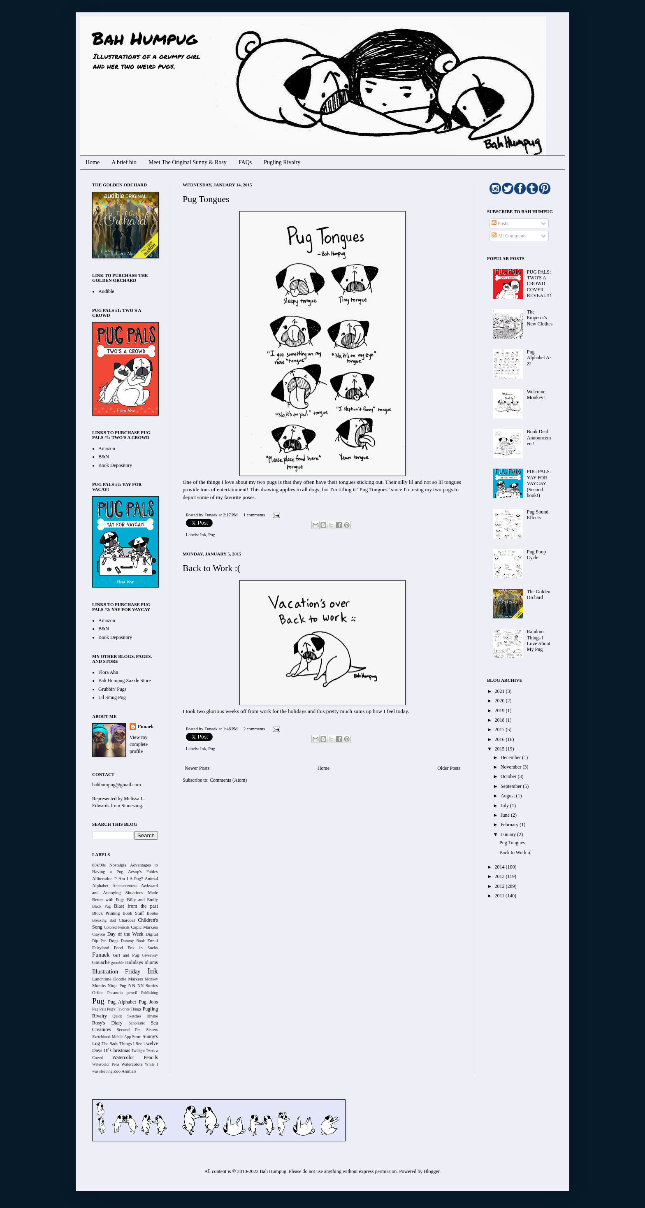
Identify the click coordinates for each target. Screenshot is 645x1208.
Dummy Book (133, 941)
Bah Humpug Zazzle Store (124, 680)
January (509, 834)
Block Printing (106, 913)
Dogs (113, 940)
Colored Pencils (117, 927)
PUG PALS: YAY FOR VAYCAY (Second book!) (539, 483)
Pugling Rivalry (282, 162)
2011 (500, 896)
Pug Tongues (206, 199)
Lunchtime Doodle (109, 978)
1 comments (254, 514)
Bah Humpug (144, 38)
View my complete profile (139, 744)
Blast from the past (136, 906)
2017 (500, 729)
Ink (203, 534)
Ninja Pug (117, 985)
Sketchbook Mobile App (111, 1036)
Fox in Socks (143, 947)
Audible (106, 291)
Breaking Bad (104, 920)
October (509, 776)
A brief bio (124, 162)
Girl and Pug (126, 954)
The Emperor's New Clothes (539, 318)
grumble (117, 962)
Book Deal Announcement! (539, 437)
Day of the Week (125, 934)
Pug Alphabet (122, 1002)
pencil (131, 992)
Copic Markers (144, 927)
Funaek (211, 514)
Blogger (431, 1171)
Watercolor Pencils (135, 1057)
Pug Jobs (148, 1002)
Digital (152, 934)
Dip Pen (99, 941)
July (505, 805)
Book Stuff (133, 913)
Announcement (125, 885)
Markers (135, 978)
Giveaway (150, 955)
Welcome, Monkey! (537, 394)
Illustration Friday (116, 971)
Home (93, 162)
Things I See (130, 1043)
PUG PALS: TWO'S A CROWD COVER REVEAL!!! (539, 284)
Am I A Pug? (130, 878)
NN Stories (147, 985)
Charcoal (127, 920)
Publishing (149, 992)
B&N (103, 457)
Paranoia (115, 992)
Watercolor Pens (105, 1064)
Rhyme (152, 1016)
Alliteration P (104, 878)
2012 (500, 886)
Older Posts (448, 768)
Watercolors (132, 1064)
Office (97, 992)
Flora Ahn (108, 672)
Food (118, 947)
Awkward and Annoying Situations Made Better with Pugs (125, 892)
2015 (500, 749)
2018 (500, 720)
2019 (500, 710)
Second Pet (128, 1029)
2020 (500, 701)
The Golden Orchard (538, 594)
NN (131, 985)
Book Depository (115, 465)
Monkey (151, 979)
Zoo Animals (125, 1071)
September (512, 786)
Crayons (98, 934)
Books (152, 913)
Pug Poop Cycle (536, 554)
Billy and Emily (142, 899)
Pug (211, 534)
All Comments (509, 236)
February (510, 824)
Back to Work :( (211, 568)
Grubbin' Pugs (112, 689)
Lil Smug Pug (112, 697)
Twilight (138, 1050)
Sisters (152, 1029)
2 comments (254, 728)
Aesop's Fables (143, 871)
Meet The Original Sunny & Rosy (187, 162)
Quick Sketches (126, 1016)
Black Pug (101, 906)
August (508, 796)
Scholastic (137, 1023)
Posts (500, 223)
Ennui (152, 940)
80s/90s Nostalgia (109, 864)
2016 (500, 739)
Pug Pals (99, 1009)
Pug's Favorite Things (124, 1009)
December (511, 757)
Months (99, 985)
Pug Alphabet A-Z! (539, 358)
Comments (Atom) (228, 780)
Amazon (106, 448)
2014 (500, 867)
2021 (500, 691)
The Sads (110, 1043)
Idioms (151, 962)
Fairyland (100, 947)
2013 (500, 876)
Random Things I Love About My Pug (538, 640)
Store (137, 1036)
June (506, 815)
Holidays (134, 962)
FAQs (245, 162)
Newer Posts (197, 768)
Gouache (101, 962)
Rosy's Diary (107, 1023)
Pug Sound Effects (537, 514)
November (512, 767)
